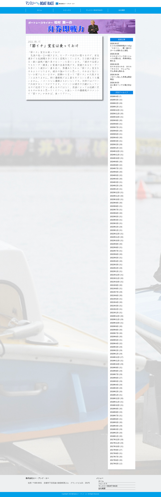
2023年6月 (114, 213)
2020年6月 (114, 337)
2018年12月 (115, 398)
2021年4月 (114, 302)
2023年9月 (114, 203)
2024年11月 (115, 155)
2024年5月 (114, 175)
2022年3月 (114, 265)
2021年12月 (115, 275)
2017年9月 (114, 450)
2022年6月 (114, 254)
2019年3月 (114, 388)
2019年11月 (115, 361)
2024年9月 (114, 162)
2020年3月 (114, 347)
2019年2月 (114, 391)
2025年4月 (114, 138)
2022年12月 (115, 234)
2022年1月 (114, 271)
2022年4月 (114, 261)
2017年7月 (114, 457)
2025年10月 (115, 117)
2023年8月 (114, 206)
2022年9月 (114, 244)
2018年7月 (114, 416)
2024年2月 (114, 186)
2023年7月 (114, 210)
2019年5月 (114, 381)
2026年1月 (114, 107)
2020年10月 (115, 323)
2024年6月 (114, 172)
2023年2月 (114, 227)
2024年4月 (114, 179)
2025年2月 (114, 144)
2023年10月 (115, 199)
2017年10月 (115, 446)
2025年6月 (114, 131)
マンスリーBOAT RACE (94, 10)
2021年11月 (115, 278)
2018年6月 (114, 419)
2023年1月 (114, 230)
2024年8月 (114, 165)
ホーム (39, 10)
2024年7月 (114, 168)
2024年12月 (115, 151)
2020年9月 (114, 326)
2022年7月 (114, 251)
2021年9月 (114, 285)
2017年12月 (115, 440)
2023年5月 (114, 217)
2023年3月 (114, 223)
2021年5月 (114, 299)
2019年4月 (114, 385)
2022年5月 (114, 258)
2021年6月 (114, 295)
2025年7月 (114, 127)
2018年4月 (114, 426)
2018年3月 (114, 429)
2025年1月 (114, 148)
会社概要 (122, 10)
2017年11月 (115, 443)
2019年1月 (114, 395)
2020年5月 (114, 340)
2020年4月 (114, 343)
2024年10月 (115, 158)
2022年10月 (115, 240)
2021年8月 (114, 289)
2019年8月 (114, 371)
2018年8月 (114, 412)
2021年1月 (114, 313)
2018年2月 (114, 433)
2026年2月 (114, 103)
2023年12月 (115, 192)
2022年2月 (114, 268)
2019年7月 (114, 374)
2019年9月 (114, 368)
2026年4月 (114, 96)
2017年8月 (114, 453)
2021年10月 (115, 282)
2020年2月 (114, 350)
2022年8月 (114, 247)
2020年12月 (115, 316)
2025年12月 (115, 110)
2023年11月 (115, 196)
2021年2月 (114, 309)
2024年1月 (114, 189)
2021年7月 (114, 292)
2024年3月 (114, 182)
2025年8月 (114, 124)
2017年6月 (114, 460)
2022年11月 (115, 237)
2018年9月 (114, 409)
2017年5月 (114, 464)
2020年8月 (114, 330)
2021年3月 (114, 306)
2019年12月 (115, 357)
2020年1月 (114, 354)
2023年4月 (114, 220)
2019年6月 (114, 378)
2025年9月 (114, 120)
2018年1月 (114, 436)
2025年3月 (114, 141)
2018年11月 (115, 402)
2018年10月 (115, 405)
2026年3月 (114, 100)
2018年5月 (114, 422)
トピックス (67, 10)
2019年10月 (115, 364)
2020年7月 (114, 333)
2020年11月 (115, 319)
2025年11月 (115, 114)
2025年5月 (114, 134)
